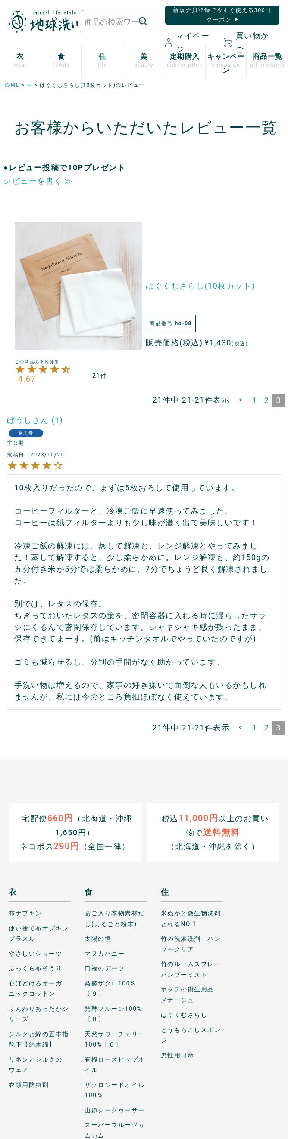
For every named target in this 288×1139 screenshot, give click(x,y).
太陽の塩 (98, 938)
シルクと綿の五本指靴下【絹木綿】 (39, 1039)
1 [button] (254, 400)
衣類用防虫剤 (29, 1084)
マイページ (187, 42)
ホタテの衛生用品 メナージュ (191, 995)
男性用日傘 (177, 1054)
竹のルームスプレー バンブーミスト (192, 969)
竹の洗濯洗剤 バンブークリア (191, 944)
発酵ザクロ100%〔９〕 (110, 988)
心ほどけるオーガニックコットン (35, 988)
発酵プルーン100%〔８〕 (113, 1013)
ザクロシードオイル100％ (115, 1090)
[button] (241, 400)
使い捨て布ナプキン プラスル (40, 933)
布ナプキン (25, 913)
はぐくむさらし (184, 1014)
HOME (10, 85)
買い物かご (246, 42)
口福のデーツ (105, 968)
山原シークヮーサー (115, 1109)
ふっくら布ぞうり (35, 968)
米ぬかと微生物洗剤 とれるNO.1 (192, 918)
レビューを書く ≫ (38, 180)
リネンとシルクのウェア (35, 1064)
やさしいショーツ (35, 953)
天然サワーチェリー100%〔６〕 (115, 1039)
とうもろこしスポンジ (191, 1035)
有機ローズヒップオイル (115, 1064)
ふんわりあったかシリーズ (39, 1013)
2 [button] (266, 400)
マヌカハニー (105, 953)
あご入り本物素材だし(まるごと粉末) (115, 918)
